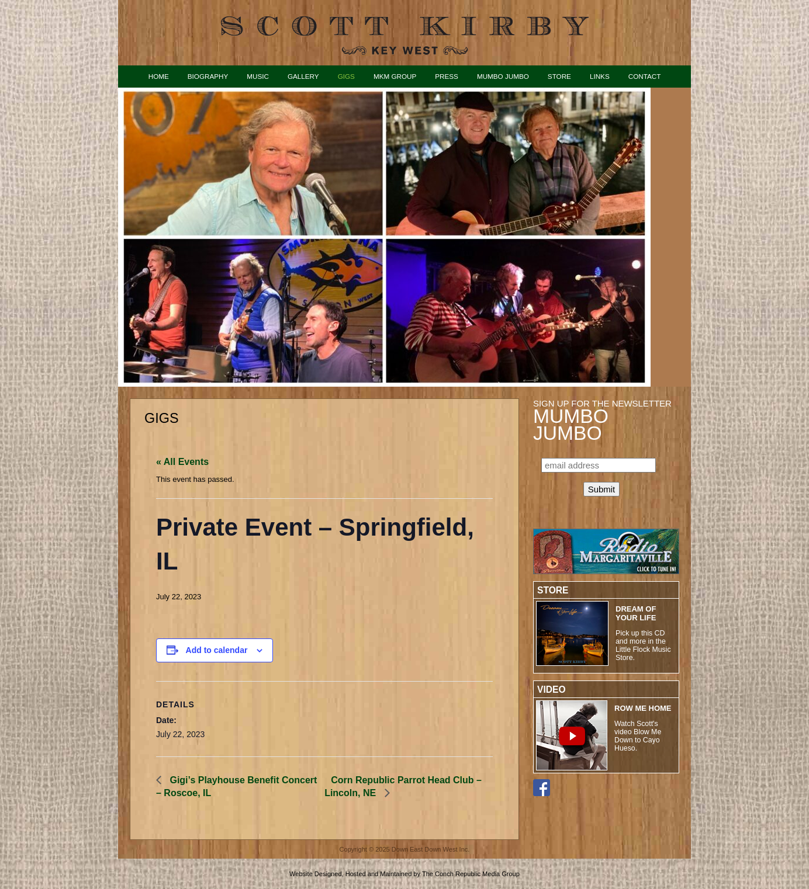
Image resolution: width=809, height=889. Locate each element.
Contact (644, 76)
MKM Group (395, 76)
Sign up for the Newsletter (602, 420)
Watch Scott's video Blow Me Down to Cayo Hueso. (637, 736)
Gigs (346, 76)
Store (559, 76)
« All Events (182, 462)
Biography (208, 76)
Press (446, 76)
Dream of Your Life (636, 613)
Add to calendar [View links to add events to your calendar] (217, 650)
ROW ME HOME (643, 708)
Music (258, 76)
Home (158, 76)
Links (600, 76)
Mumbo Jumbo (503, 76)
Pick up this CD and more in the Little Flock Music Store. (643, 645)
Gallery (303, 76)
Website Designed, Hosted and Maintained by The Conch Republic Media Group (404, 873)
